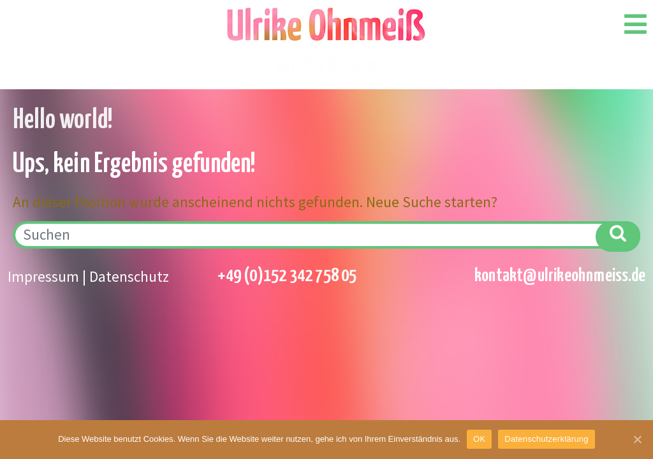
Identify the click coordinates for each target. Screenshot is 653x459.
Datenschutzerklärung (546, 439)
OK (479, 439)
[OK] (637, 439)
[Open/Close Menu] (635, 24)
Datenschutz (129, 276)
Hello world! (63, 121)
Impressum (43, 276)
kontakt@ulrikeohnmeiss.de (559, 276)
